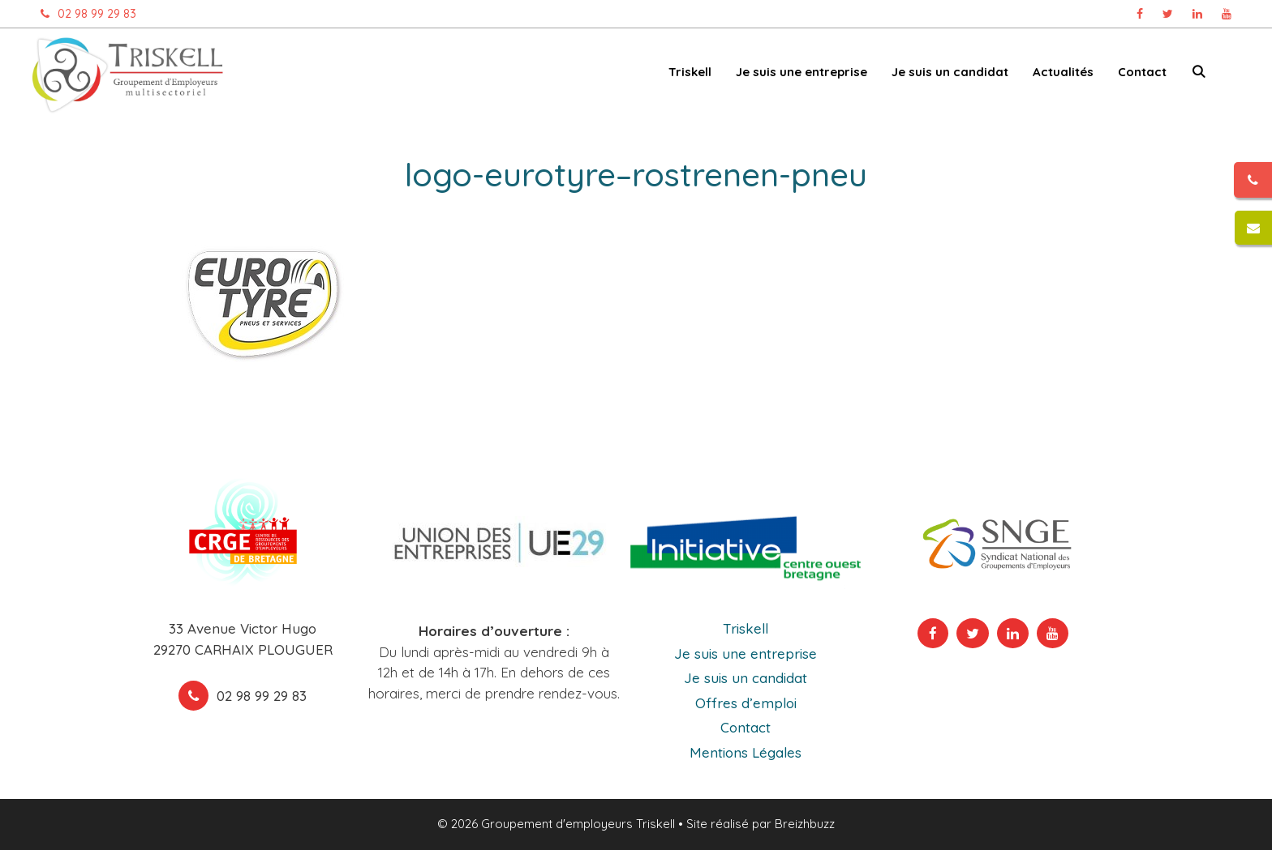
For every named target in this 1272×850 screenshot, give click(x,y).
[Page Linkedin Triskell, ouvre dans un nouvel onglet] (1197, 13)
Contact (1142, 71)
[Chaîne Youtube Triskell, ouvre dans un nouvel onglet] (1227, 13)
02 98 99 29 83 (84, 13)
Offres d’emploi (746, 702)
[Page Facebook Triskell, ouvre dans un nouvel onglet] (1139, 13)
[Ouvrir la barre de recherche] (1198, 75)
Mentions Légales (745, 752)
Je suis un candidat (950, 71)
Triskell (689, 71)
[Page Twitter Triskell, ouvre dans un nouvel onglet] (1167, 13)
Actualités (1063, 71)
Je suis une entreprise (801, 71)
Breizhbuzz (805, 823)
